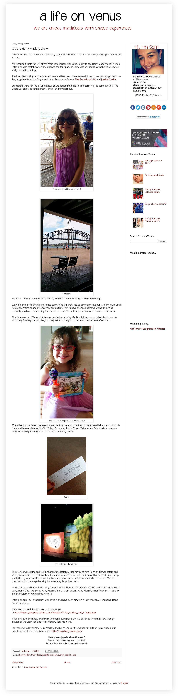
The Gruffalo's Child (85, 79)
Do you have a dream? (155, 204)
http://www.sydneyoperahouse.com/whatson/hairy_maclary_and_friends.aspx (55, 612)
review (54, 655)
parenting (46, 655)
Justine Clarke (108, 79)
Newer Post (17, 662)
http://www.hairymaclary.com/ (67, 631)
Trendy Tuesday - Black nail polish (153, 219)
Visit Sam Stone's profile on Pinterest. (147, 328)
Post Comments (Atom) (35, 667)
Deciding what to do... (155, 175)
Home (67, 662)
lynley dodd (36, 655)
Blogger (124, 683)
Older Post (116, 662)
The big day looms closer (153, 161)
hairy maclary (24, 655)
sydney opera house (67, 655)
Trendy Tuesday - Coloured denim (153, 190)
